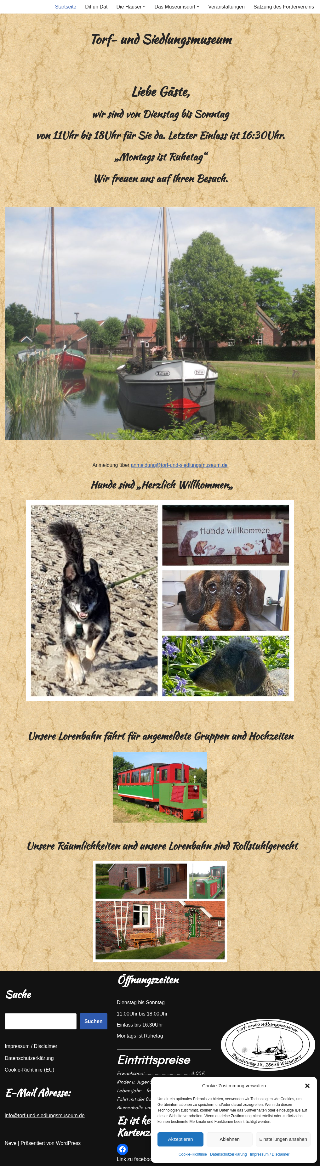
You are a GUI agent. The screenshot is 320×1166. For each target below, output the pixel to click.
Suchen (93, 1021)
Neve (10, 1143)
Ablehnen (229, 1139)
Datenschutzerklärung (228, 1154)
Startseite (66, 6)
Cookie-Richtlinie (193, 1154)
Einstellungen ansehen (283, 1139)
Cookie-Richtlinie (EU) (29, 1070)
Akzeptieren (180, 1139)
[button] (307, 1086)
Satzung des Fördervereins (284, 6)
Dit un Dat (96, 6)
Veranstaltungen (226, 6)
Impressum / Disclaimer (269, 1154)
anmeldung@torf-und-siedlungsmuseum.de (179, 465)
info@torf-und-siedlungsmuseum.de (45, 1115)
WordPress (68, 1143)
